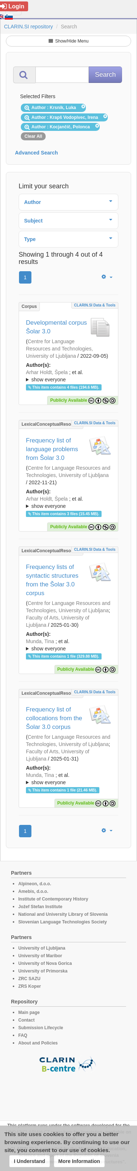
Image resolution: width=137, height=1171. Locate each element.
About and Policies (38, 1043)
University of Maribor (40, 955)
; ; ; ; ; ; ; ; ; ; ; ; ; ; (68, 502)
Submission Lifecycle (40, 1027)
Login (12, 6)
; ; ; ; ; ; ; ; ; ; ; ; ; (68, 376)
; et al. (68, 376)
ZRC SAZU (29, 978)
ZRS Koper (29, 986)
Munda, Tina (40, 641)
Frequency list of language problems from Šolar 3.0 (52, 449)
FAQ (22, 1035)
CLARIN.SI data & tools (94, 305)
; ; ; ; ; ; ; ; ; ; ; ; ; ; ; (68, 645)
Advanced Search (36, 153)
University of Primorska (43, 971)
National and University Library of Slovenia (63, 914)
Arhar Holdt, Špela (47, 372)
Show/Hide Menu (69, 41)
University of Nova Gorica (45, 963)
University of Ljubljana (41, 948)
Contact (26, 1020)
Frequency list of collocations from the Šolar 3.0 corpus (54, 718)
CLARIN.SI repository (28, 26)
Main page (29, 1012)
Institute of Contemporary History (53, 899)
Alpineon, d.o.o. (34, 883)
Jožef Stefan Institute (40, 906)
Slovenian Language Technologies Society (62, 922)
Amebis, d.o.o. (33, 891)
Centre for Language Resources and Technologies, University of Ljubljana (59, 348)
